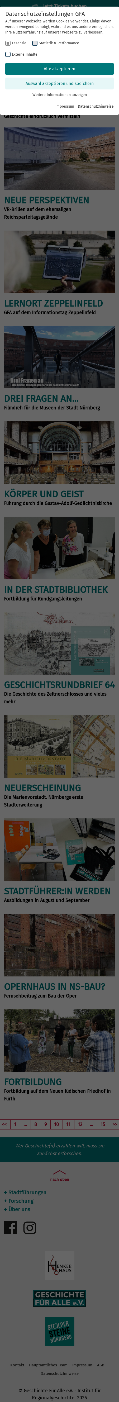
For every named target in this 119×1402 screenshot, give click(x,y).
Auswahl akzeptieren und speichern (60, 83)
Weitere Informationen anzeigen (59, 95)
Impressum (64, 106)
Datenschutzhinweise (96, 106)
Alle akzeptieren (59, 68)
